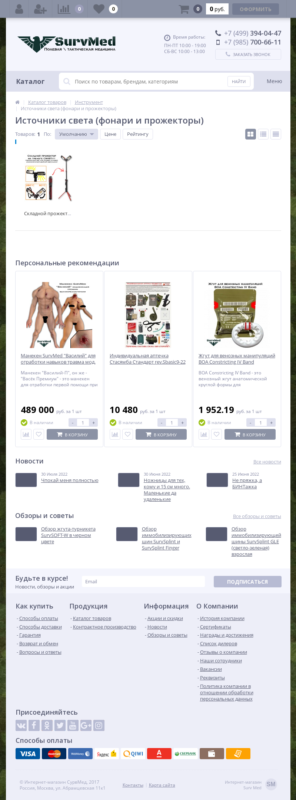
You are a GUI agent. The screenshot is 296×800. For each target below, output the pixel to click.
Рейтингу (138, 134)
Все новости (267, 462)
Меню (274, 81)
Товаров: (25, 134)
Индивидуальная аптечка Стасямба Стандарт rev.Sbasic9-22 (148, 359)
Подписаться (247, 581)
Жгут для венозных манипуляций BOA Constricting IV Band (237, 359)
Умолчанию (73, 134)
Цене (110, 134)
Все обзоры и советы (257, 516)
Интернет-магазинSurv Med (251, 785)
